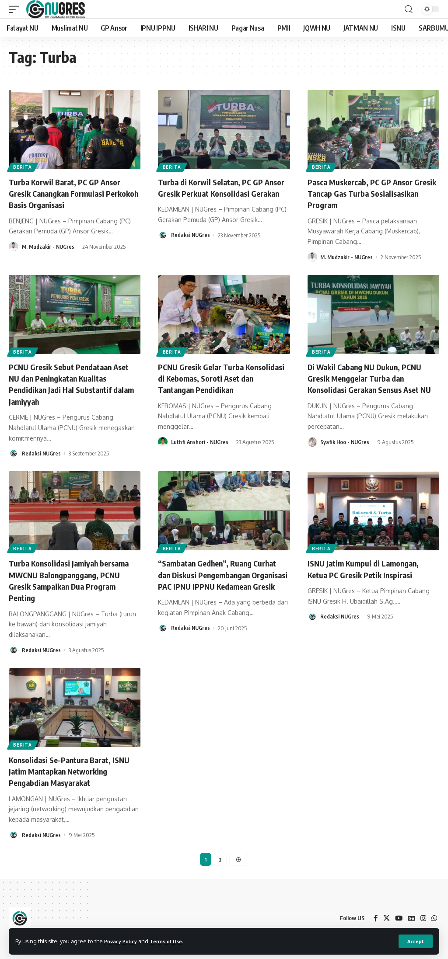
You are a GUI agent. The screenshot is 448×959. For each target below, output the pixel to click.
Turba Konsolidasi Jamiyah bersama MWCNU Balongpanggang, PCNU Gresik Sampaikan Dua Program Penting (71, 578)
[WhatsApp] (434, 918)
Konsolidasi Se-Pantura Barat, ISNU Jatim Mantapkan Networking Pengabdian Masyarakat (74, 769)
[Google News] (410, 918)
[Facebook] (373, 918)
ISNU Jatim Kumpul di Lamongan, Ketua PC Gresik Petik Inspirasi (369, 567)
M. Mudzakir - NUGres (49, 246)
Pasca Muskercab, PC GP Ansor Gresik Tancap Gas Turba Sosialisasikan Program (366, 193)
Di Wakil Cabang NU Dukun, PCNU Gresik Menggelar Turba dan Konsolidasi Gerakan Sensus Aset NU (371, 383)
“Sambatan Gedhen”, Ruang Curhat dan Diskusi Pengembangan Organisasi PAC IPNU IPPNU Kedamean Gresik (223, 578)
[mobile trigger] (16, 9)
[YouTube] (397, 918)
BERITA (23, 166)
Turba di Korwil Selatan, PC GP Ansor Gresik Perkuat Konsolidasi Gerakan (221, 193)
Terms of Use (173, 940)
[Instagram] (422, 918)
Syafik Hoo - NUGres (345, 452)
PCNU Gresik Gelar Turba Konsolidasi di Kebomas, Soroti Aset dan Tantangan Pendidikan (218, 377)
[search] (408, 9)
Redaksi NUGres (191, 246)
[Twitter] (384, 918)
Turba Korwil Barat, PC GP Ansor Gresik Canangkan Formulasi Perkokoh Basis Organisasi (71, 193)
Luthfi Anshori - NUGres (200, 441)
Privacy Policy (123, 940)
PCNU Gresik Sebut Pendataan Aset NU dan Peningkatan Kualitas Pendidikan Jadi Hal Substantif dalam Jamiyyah (73, 383)
